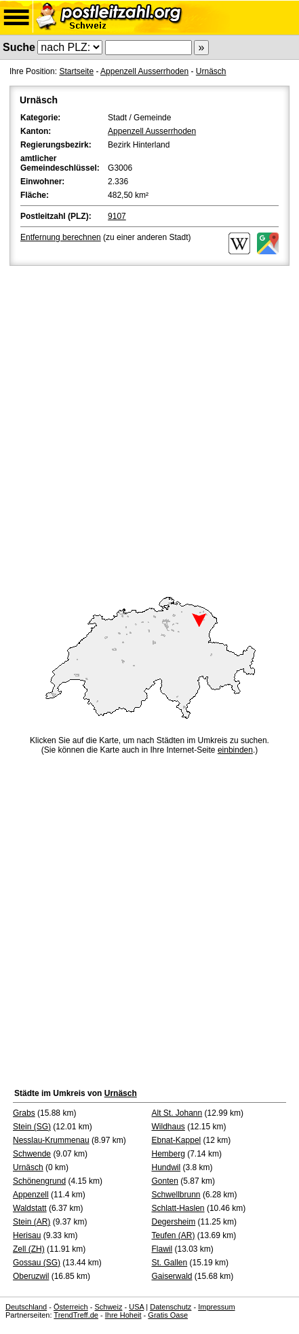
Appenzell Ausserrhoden (144, 71)
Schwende (32, 1154)
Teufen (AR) (173, 1235)
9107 (117, 216)
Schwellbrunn (176, 1194)
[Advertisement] (149, 425)
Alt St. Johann (177, 1113)
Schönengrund (39, 1181)
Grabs (24, 1113)
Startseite (76, 71)
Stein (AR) (31, 1222)
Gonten (165, 1181)
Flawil (162, 1249)
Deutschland (26, 1307)
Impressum (216, 1307)
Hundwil (166, 1167)
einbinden (235, 750)
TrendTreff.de (76, 1315)
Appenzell (31, 1194)
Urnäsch (211, 71)
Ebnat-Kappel (176, 1140)
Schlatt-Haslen (178, 1208)
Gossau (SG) (36, 1262)
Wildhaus (168, 1126)
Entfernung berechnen (60, 237)
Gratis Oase (168, 1315)
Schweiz (108, 1307)
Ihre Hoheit (123, 1315)
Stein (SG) (32, 1126)
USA (136, 1307)
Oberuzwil (31, 1276)
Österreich (71, 1307)
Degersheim (174, 1222)
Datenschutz (170, 1307)
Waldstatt (30, 1208)
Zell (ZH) (29, 1249)
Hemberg (168, 1154)
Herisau (27, 1235)
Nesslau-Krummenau (51, 1140)
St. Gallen (170, 1262)
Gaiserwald (172, 1276)
